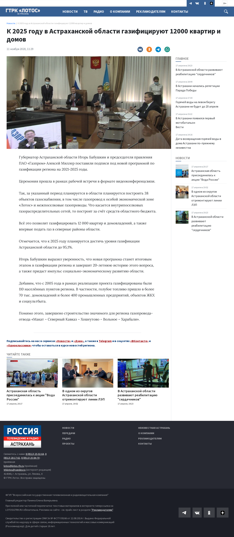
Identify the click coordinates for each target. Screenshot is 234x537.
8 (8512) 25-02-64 (35, 454)
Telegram (105, 341)
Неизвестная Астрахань (154, 427)
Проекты (68, 443)
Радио (100, 11)
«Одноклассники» (19, 345)
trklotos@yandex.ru (15, 469)
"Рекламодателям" (102, 509)
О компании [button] (122, 11)
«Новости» (63, 341)
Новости (70, 11)
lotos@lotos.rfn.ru (14, 466)
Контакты (182, 11)
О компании (146, 433)
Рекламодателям (153, 11)
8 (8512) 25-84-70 (30, 457)
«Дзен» (79, 341)
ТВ (86, 11)
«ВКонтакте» (139, 341)
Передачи (68, 433)
